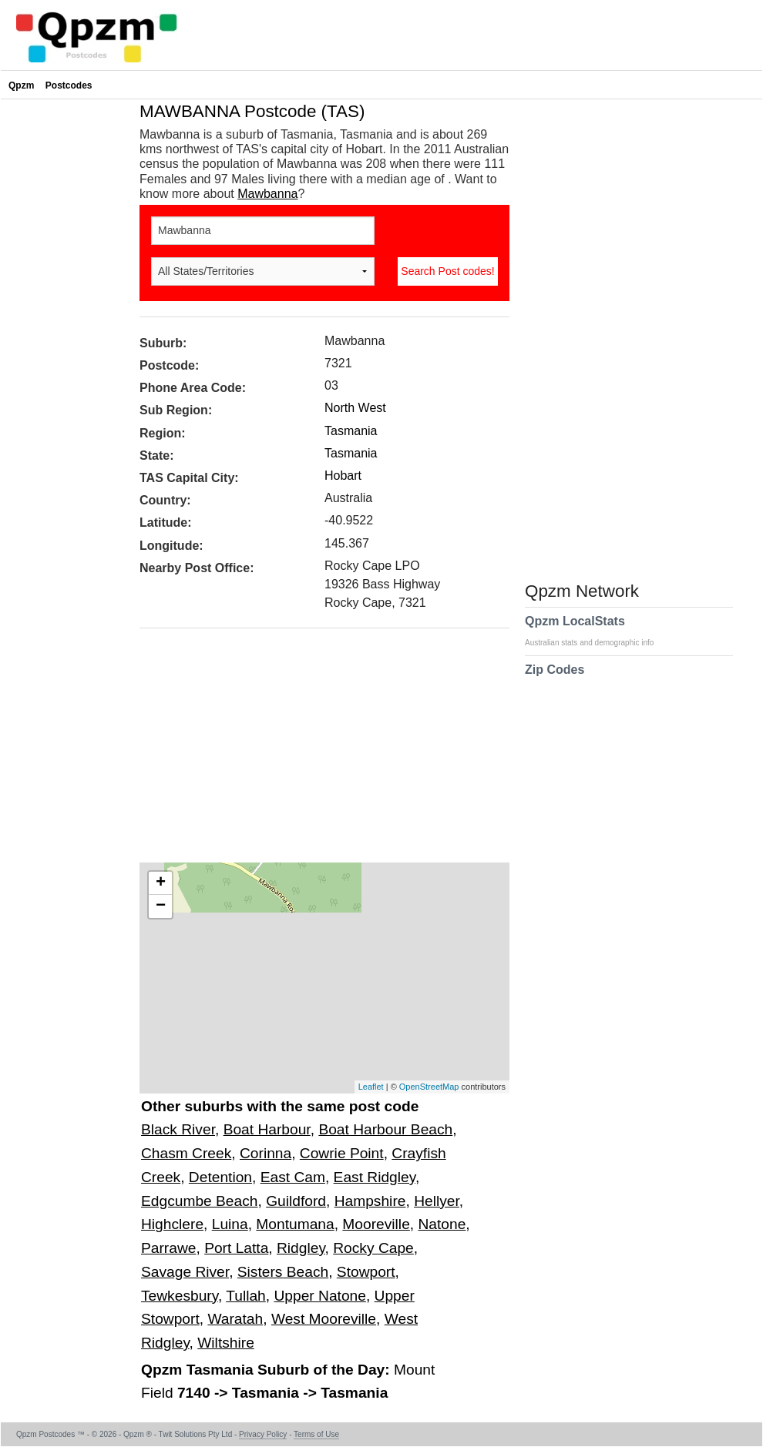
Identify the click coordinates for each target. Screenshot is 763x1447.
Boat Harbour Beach (385, 1129)
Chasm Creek (186, 1153)
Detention (220, 1177)
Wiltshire (225, 1343)
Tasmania (350, 430)
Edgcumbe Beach (199, 1201)
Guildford (296, 1201)
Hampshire (370, 1201)
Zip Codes (554, 679)
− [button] (161, 906)
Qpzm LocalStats (597, 631)
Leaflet (371, 1086)
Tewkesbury (179, 1296)
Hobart (342, 475)
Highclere (172, 1224)
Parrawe (168, 1248)
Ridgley (301, 1248)
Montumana (295, 1224)
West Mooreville (323, 1319)
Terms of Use (316, 1434)
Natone (442, 1224)
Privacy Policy (263, 1434)
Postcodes (68, 85)
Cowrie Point (342, 1153)
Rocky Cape (373, 1248)
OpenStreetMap (429, 1086)
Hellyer (436, 1201)
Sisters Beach (282, 1272)
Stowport (366, 1272)
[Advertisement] (317, 751)
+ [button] (161, 883)
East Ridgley (374, 1177)
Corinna (265, 1153)
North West (355, 407)
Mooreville (375, 1224)
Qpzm (21, 85)
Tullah (246, 1296)
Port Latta (236, 1248)
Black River (178, 1129)
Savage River (185, 1272)
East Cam (292, 1177)
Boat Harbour (267, 1129)
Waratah (235, 1319)
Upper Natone (319, 1296)
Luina (230, 1224)
